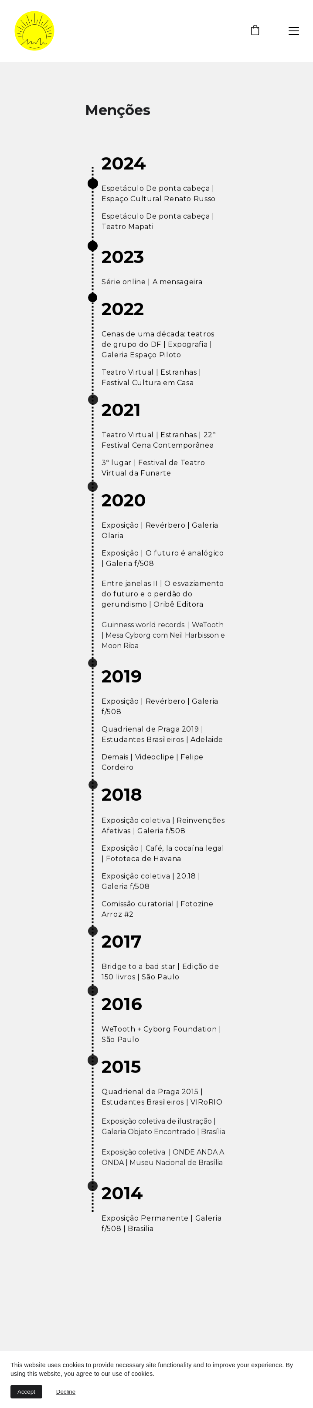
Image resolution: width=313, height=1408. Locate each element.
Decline (65, 1391)
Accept (26, 1391)
